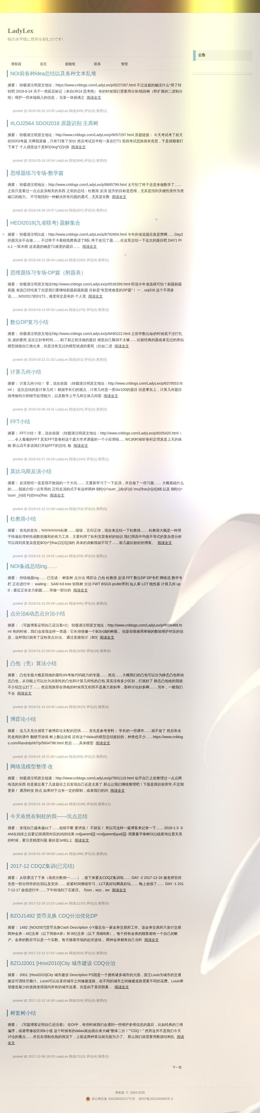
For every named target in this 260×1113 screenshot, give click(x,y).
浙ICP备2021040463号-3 (155, 1099)
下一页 (177, 1067)
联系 (97, 64)
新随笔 (70, 64)
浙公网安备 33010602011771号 (110, 1099)
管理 (124, 64)
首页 (43, 64)
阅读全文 (94, 97)
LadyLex (20, 31)
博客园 (16, 64)
